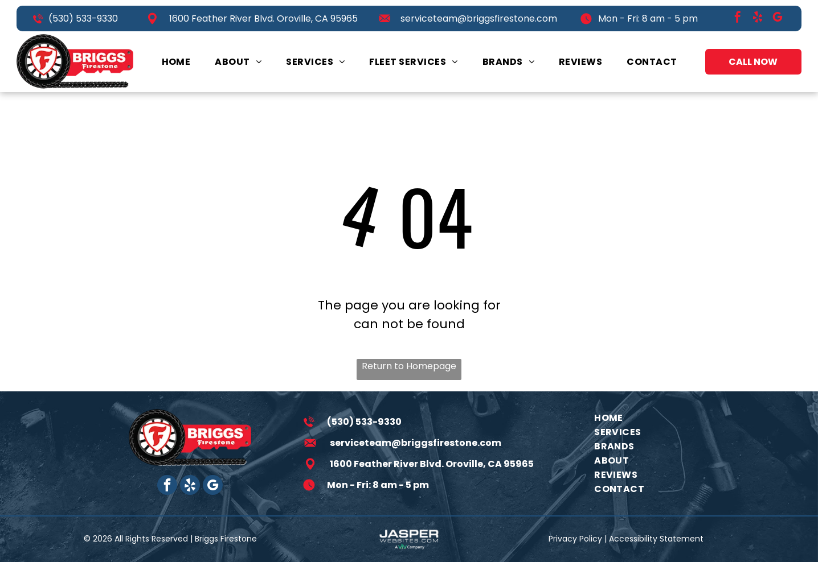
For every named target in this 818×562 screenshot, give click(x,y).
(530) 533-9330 (83, 18)
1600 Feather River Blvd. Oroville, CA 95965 (263, 18)
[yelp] (757, 18)
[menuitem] (176, 62)
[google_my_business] (777, 18)
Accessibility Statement (656, 538)
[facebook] (737, 18)
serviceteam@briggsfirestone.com (478, 18)
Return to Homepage (409, 366)
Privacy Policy (575, 538)
